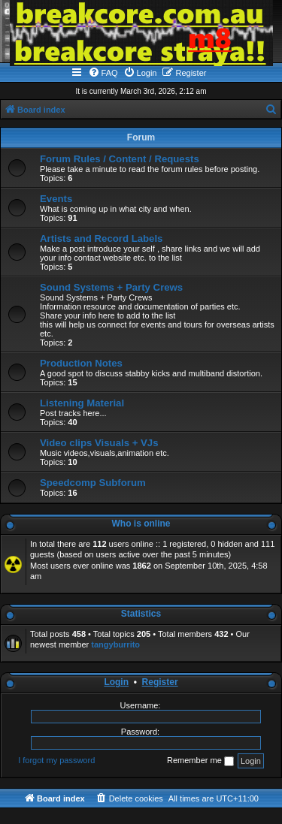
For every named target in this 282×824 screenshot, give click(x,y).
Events (56, 198)
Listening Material (82, 403)
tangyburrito (115, 644)
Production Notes (81, 363)
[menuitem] (103, 73)
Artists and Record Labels (101, 238)
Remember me (200, 761)
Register (160, 682)
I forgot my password (56, 760)
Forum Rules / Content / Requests (119, 158)
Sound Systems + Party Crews (111, 287)
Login (116, 682)
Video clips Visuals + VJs (99, 442)
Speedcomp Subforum (93, 482)
